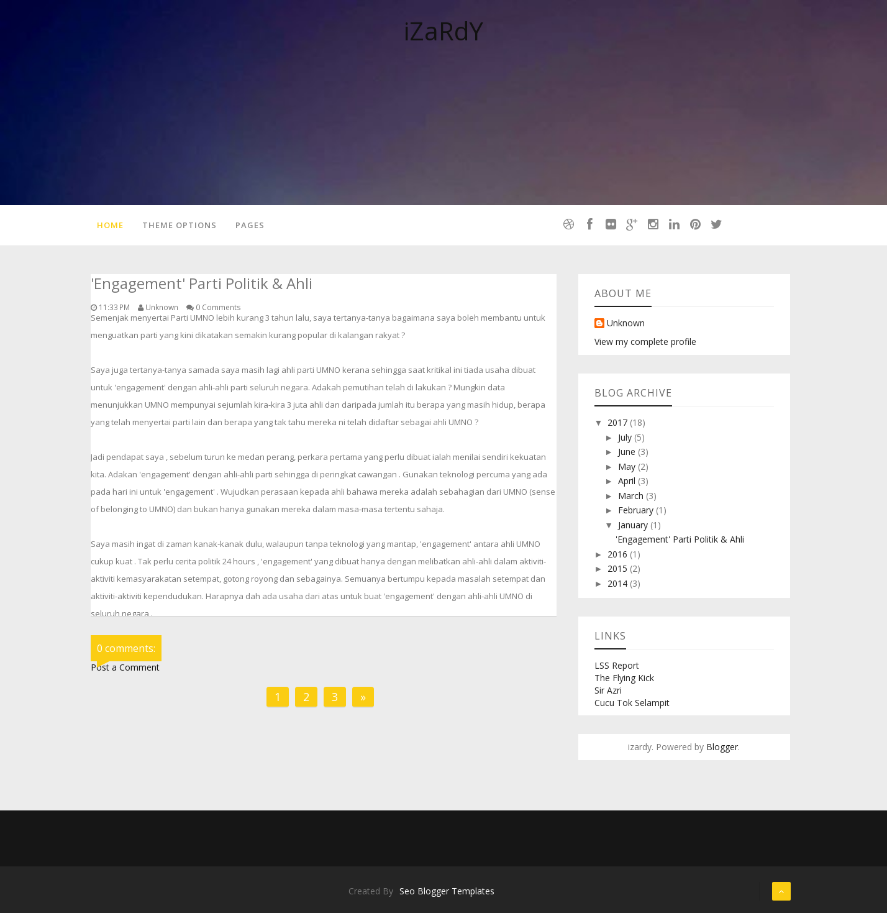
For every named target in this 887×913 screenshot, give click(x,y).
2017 (618, 422)
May (628, 466)
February (637, 510)
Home (110, 225)
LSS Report (616, 665)
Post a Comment (125, 667)
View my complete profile (645, 341)
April (628, 481)
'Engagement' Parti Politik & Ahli (680, 539)
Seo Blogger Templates (446, 891)
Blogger (722, 747)
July (626, 437)
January (634, 525)
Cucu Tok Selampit (632, 703)
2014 (618, 583)
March (632, 496)
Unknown (626, 323)
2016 (618, 554)
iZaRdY (443, 31)
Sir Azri (608, 690)
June (628, 451)
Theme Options (179, 225)
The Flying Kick (624, 678)
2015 (618, 568)
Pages (250, 225)
